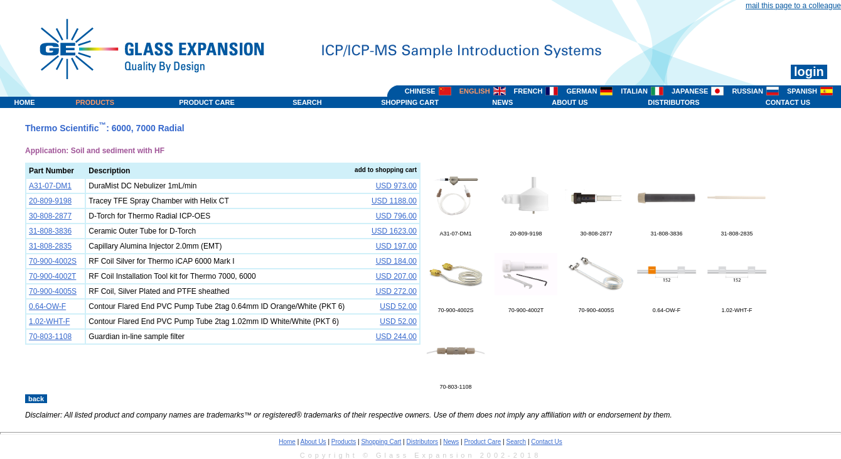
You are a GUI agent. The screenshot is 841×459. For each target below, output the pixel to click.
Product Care (482, 441)
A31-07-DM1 (455, 230)
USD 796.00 (396, 216)
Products (343, 441)
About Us (313, 441)
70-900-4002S (455, 307)
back (36, 398)
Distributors (423, 441)
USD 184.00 (396, 261)
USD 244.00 (396, 336)
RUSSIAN (747, 91)
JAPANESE (690, 91)
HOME (24, 102)
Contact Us (546, 441)
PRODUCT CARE (207, 102)
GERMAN (581, 91)
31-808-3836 (666, 230)
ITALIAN (634, 91)
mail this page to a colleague (793, 5)
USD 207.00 (396, 276)
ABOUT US (569, 102)
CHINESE (420, 91)
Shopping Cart (381, 441)
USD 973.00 (396, 185)
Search (516, 441)
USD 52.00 (398, 306)
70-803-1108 (455, 383)
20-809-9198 (526, 230)
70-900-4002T (526, 307)
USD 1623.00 (394, 231)
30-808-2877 (596, 230)
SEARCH (306, 102)
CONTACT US (788, 102)
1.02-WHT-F (736, 307)
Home (287, 441)
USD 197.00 (396, 246)
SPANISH (802, 91)
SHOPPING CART (410, 102)
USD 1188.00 (394, 201)
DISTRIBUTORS (673, 102)
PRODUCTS (94, 102)
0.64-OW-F (666, 307)
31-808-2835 (736, 230)
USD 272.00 (396, 291)
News (451, 441)
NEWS (502, 102)
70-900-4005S (596, 307)
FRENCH (528, 91)
